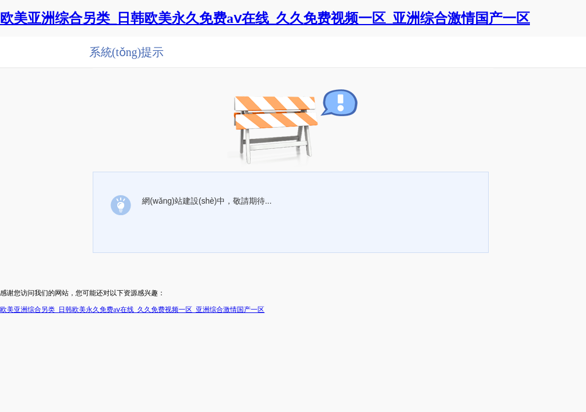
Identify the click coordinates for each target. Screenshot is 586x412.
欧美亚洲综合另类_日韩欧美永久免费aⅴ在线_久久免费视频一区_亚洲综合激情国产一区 (265, 18)
